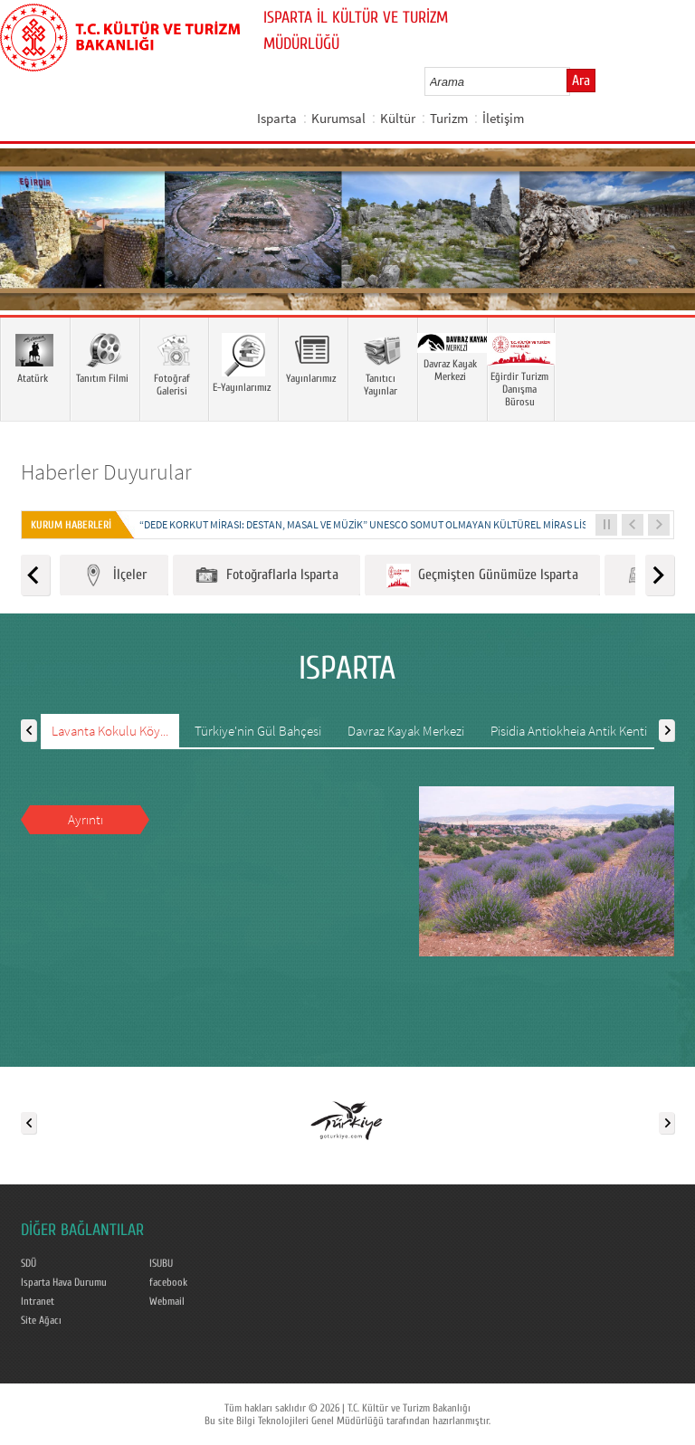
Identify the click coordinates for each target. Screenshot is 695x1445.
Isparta (277, 118)
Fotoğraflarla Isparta (266, 576)
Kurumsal (338, 118)
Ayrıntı (85, 819)
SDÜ (28, 1263)
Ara (581, 80)
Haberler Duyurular (106, 472)
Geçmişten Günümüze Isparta (482, 576)
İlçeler (114, 576)
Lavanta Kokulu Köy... (110, 730)
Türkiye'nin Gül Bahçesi (258, 730)
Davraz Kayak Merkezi (406, 730)
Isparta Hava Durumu (64, 1282)
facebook (168, 1282)
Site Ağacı (41, 1320)
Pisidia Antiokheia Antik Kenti (568, 730)
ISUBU (161, 1263)
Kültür (397, 118)
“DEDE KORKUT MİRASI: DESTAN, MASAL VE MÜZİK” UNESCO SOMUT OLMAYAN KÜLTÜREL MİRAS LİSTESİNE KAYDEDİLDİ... (410, 524)
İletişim (503, 118)
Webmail (167, 1301)
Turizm (449, 118)
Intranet (37, 1301)
